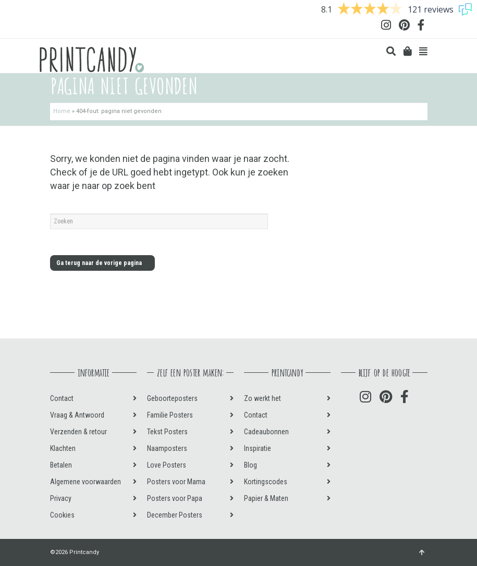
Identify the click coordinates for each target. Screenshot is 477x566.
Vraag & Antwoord (77, 415)
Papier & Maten (266, 498)
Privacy (60, 498)
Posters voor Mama (176, 481)
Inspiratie (257, 448)
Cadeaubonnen (266, 431)
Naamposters (167, 448)
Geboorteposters (172, 398)
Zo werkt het (262, 398)
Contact (62, 398)
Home (61, 111)
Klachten (63, 448)
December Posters (174, 515)
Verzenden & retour (78, 431)
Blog (250, 465)
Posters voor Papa (174, 498)
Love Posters (166, 465)
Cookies (62, 515)
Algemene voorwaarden (85, 481)
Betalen (61, 465)
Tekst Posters (167, 431)
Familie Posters (170, 415)
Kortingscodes (265, 481)
